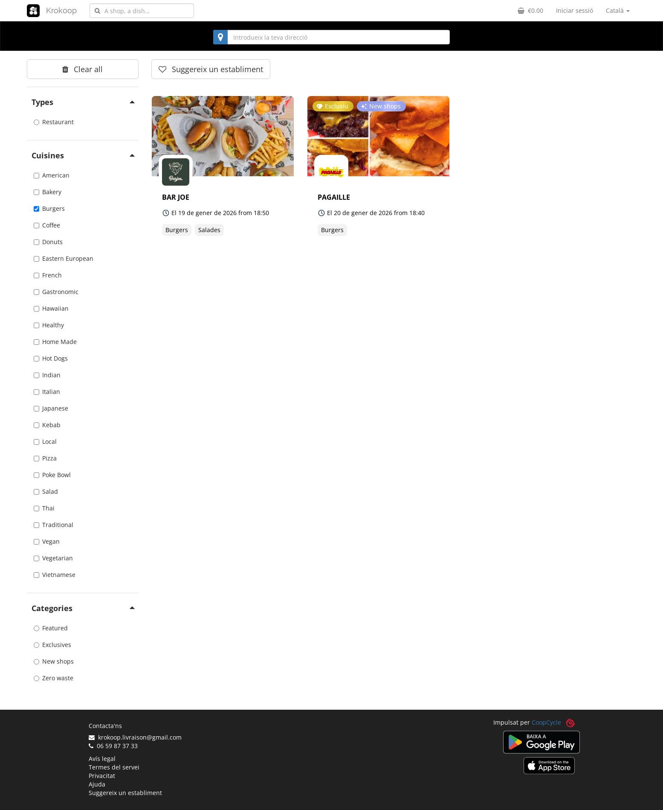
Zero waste (53, 678)
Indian (47, 375)
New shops (54, 661)
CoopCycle (546, 722)
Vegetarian (53, 558)
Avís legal (102, 759)
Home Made (55, 342)
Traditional (53, 525)
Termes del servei (114, 767)
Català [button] (618, 10)
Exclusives (52, 645)
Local (45, 441)
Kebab (47, 425)
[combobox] (142, 10)
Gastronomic (56, 292)
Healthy (49, 325)
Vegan (47, 541)
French (48, 275)
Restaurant (54, 122)
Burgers (49, 208)
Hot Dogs (51, 358)
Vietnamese (54, 575)
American (51, 175)
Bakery (47, 192)
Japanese (51, 408)
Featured (51, 628)
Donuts (48, 242)
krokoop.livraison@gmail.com (135, 737)
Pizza (45, 458)
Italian (47, 392)
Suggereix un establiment (125, 793)
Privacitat (102, 776)
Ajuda (97, 784)
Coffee (47, 225)
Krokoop (61, 10)
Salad (46, 491)
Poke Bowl (52, 475)
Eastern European (63, 258)
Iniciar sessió (574, 10)
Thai (44, 508)
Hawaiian (51, 308)
